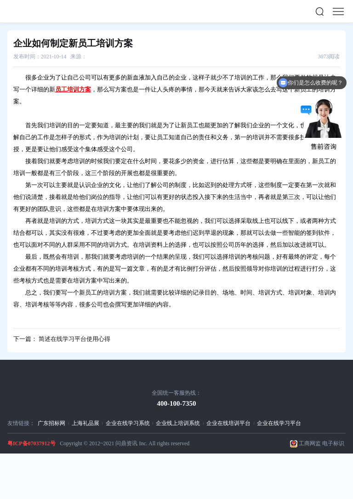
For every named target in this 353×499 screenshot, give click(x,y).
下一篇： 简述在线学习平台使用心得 (61, 338)
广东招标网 (51, 423)
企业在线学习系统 (128, 423)
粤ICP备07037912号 (31, 443)
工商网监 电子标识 (321, 443)
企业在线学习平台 (279, 423)
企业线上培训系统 (178, 423)
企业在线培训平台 (228, 423)
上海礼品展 (85, 423)
